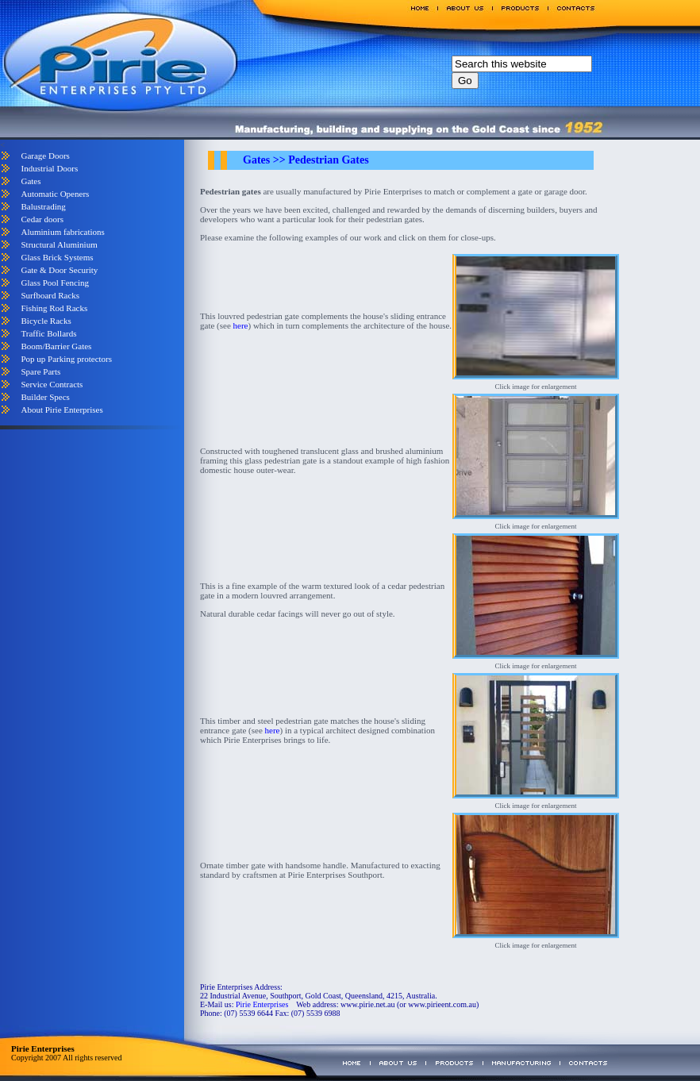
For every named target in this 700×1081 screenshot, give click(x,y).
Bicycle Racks (46, 320)
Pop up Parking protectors (66, 359)
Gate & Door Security (59, 270)
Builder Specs (45, 397)
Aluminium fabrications (62, 232)
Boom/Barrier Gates (56, 346)
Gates (30, 181)
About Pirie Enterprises (61, 409)
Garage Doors (45, 155)
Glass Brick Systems (57, 257)
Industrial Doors (49, 168)
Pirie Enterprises (262, 1004)
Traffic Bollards (48, 333)
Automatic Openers (55, 193)
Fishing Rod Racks (54, 308)
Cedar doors (42, 219)
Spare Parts (40, 371)
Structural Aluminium (59, 244)
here (240, 325)
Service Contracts (52, 384)
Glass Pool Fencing (55, 282)
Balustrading (43, 206)
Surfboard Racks (50, 295)
